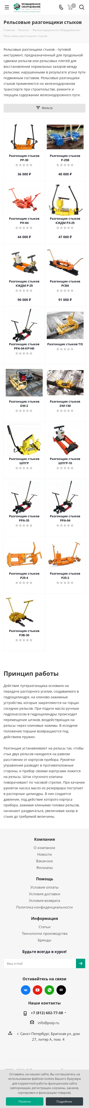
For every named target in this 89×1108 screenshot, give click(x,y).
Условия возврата (44, 900)
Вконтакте (25, 990)
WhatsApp (49, 990)
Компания (44, 839)
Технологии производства (44, 933)
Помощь (44, 878)
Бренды (44, 940)
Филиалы (44, 867)
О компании (44, 847)
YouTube (37, 990)
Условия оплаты (44, 887)
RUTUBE (61, 990)
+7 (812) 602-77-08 (47, 1012)
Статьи (45, 926)
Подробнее (64, 1101)
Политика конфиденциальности (44, 907)
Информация (44, 918)
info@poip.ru (48, 1022)
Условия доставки (44, 893)
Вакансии (44, 860)
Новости (44, 854)
